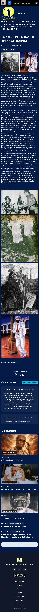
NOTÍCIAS (21, 22)
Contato (19, 592)
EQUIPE (32, 24)
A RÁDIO (21, 13)
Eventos (19, 585)
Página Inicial (19, 581)
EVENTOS (30, 22)
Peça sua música (19, 596)
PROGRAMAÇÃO (8, 22)
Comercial (19, 600)
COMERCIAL (16, 27)
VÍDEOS (4, 24)
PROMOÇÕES (22, 24)
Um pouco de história (8, 49)
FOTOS (12, 24)
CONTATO (5, 27)
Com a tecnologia (19, 608)
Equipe (19, 589)
